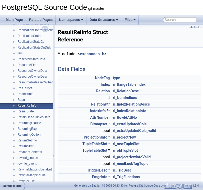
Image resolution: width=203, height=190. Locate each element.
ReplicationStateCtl (30, 42)
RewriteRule (26, 181)
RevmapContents (29, 152)
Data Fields (195, 27)
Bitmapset (112, 124)
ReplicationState (28, 36)
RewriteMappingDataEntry (35, 169)
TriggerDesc (110, 170)
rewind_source (27, 158)
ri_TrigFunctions (139, 177)
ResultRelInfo (26, 105)
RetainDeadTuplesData (33, 117)
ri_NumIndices (138, 98)
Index (118, 84)
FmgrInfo (113, 177)
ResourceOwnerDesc (32, 76)
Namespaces (71, 20)
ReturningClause (29, 123)
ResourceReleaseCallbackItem (39, 82)
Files (130, 20)
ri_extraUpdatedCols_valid (147, 131)
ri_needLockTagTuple (144, 164)
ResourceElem (27, 65)
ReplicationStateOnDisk (34, 47)
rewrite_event (26, 163)
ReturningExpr (27, 129)
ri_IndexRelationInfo (142, 111)
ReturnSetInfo (27, 140)
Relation (116, 91)
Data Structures (104, 20)
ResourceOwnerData (32, 71)
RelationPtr (113, 104)
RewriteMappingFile (31, 175)
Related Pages (41, 20)
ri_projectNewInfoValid (145, 157)
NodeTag (115, 78)
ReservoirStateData (31, 59)
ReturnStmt (25, 146)
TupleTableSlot (108, 144)
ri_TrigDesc (135, 170)
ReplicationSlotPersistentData (38, 30)
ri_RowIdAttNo (138, 117)
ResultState (25, 111)
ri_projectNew (137, 137)
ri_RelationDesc (139, 91)
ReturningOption (28, 134)
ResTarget (24, 88)
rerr (19, 53)
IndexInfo (111, 111)
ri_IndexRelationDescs (144, 104)
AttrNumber (113, 117)
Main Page (14, 20)
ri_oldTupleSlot (138, 150)
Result (21, 100)
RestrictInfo (25, 94)
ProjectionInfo (109, 137)
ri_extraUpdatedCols (143, 124)
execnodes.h (105, 53)
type (129, 78)
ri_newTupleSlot (139, 144)
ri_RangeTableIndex (142, 84)
